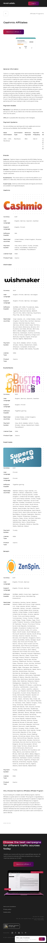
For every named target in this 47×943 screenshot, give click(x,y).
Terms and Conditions (9, 906)
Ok (42, 939)
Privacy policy (7, 909)
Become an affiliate (13, 32)
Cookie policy (7, 912)
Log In (33, 3)
